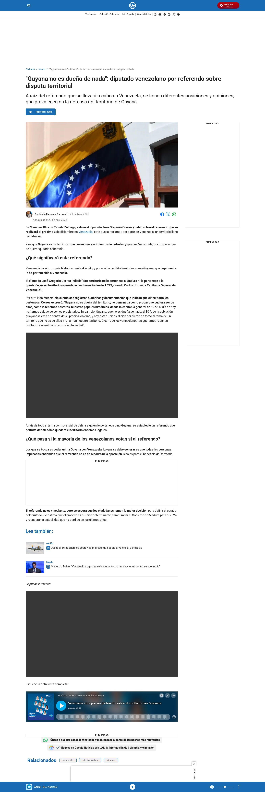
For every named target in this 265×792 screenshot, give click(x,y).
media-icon (132, 787)
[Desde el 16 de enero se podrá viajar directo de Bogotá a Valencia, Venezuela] (35, 548)
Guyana (148, 268)
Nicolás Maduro (90, 760)
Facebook (162, 214)
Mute (212, 787)
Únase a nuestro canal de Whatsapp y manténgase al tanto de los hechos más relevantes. (102, 740)
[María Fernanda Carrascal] (53, 214)
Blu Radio (30, 69)
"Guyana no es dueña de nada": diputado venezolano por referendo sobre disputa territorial (91, 69)
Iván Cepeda (128, 14)
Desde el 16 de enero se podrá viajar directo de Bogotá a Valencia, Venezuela (96, 547)
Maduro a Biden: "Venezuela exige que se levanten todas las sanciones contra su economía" (105, 566)
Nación (49, 543)
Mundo (42, 69)
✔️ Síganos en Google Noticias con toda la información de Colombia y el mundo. (101, 747)
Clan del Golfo (144, 14)
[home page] (132, 5)
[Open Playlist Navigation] (238, 787)
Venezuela (85, 232)
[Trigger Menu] (29, 5)
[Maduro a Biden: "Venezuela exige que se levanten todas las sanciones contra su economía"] (35, 567)
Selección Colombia (109, 14)
